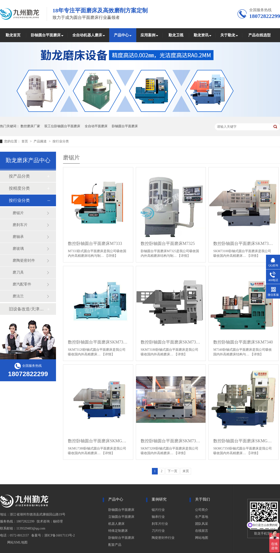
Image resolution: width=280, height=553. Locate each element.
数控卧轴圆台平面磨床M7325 (168, 243)
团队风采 (201, 524)
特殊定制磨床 (118, 530)
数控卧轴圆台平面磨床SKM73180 (171, 342)
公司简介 (201, 510)
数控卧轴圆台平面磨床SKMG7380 (98, 441)
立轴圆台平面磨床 (121, 517)
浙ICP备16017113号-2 (59, 535)
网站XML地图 (17, 542)
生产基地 (201, 517)
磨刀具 (18, 272)
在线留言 (201, 530)
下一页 (172, 471)
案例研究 (159, 499)
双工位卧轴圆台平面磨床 (62, 126)
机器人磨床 (116, 524)
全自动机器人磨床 (87, 35)
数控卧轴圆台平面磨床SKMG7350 (243, 441)
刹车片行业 (160, 524)
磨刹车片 (20, 225)
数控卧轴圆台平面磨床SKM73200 (171, 441)
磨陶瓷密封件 (24, 260)
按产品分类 (19, 176)
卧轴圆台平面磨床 (46, 35)
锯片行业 (158, 510)
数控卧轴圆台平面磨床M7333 (95, 243)
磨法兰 (18, 296)
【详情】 (111, 256)
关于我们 (202, 499)
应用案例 (147, 35)
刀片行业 (158, 530)
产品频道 (41, 141)
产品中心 (121, 35)
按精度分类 (19, 188)
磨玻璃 (18, 249)
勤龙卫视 (175, 35)
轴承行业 (158, 517)
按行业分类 (60, 141)
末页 (185, 471)
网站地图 (201, 537)
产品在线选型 (259, 35)
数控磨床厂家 (30, 126)
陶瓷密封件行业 (163, 537)
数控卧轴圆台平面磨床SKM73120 (98, 342)
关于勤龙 (227, 35)
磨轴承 (18, 237)
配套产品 (114, 544)
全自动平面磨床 (96, 126)
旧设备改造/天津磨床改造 (28, 309)
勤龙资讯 (201, 35)
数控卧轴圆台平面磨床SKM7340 (243, 342)
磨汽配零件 (22, 284)
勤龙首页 (13, 35)
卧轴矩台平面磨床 (121, 537)
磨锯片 (18, 213)
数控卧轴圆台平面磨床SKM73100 (243, 243)
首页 (25, 141)
